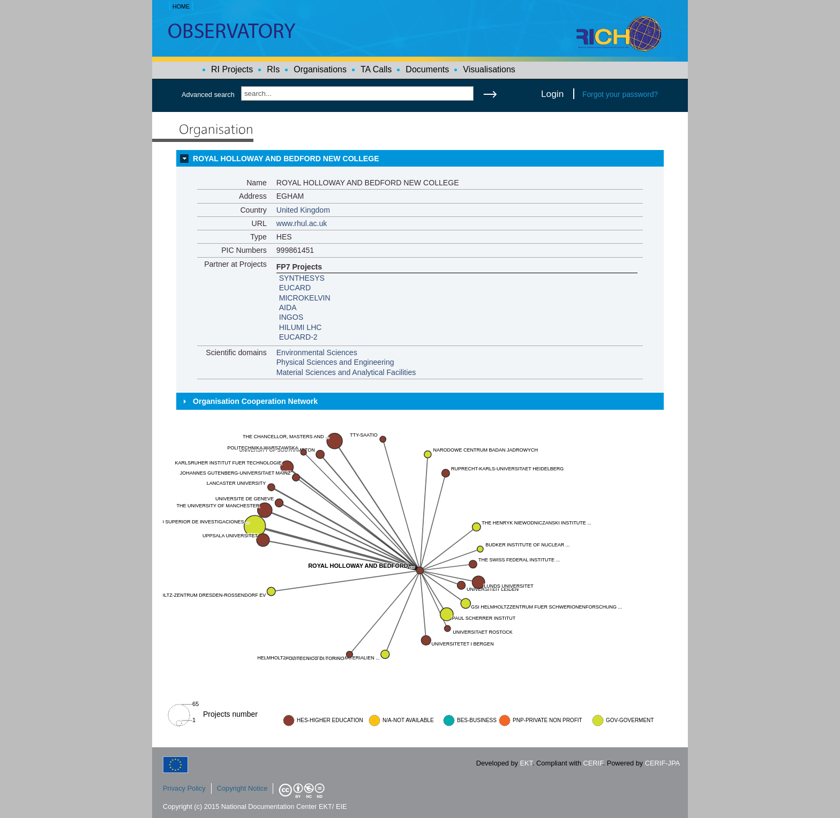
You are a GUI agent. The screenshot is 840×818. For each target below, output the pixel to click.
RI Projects (232, 69)
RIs (273, 69)
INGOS (291, 317)
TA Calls (376, 69)
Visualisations (489, 69)
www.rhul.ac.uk (301, 223)
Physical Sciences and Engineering (335, 362)
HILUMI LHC (300, 327)
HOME (181, 6)
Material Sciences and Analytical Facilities (346, 372)
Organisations (320, 69)
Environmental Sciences (316, 352)
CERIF (593, 763)
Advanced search (208, 95)
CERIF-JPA (662, 763)
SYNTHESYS (302, 278)
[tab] (420, 158)
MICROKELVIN (305, 298)
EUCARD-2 (298, 337)
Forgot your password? (620, 94)
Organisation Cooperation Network (255, 401)
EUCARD (295, 287)
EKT (526, 763)
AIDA (288, 307)
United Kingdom (303, 210)
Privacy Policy (184, 788)
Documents (427, 69)
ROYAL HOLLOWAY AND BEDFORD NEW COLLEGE (286, 158)
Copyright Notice (242, 788)
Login (552, 93)
